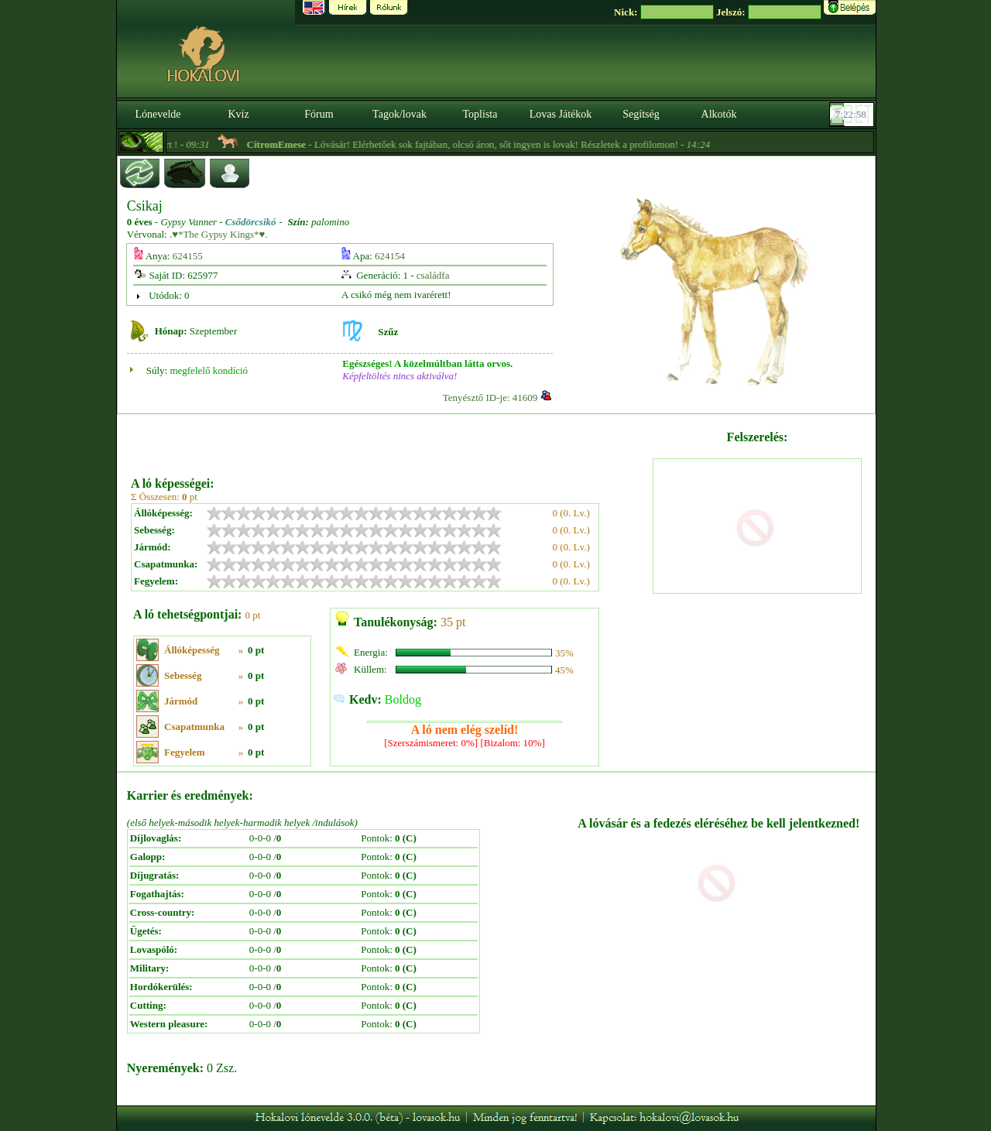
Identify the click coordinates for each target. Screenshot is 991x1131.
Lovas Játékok (561, 114)
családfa (433, 275)
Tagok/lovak (399, 114)
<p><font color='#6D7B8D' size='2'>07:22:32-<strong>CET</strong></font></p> (853, 114)
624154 (390, 256)
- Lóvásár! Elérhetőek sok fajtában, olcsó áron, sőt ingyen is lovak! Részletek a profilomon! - (491, 144)
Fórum (318, 114)
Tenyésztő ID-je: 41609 (490, 397)
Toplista (480, 114)
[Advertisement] (390, 439)
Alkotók (719, 114)
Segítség (640, 114)
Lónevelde (157, 114)
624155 (188, 256)
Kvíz (238, 114)
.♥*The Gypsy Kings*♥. (219, 234)
